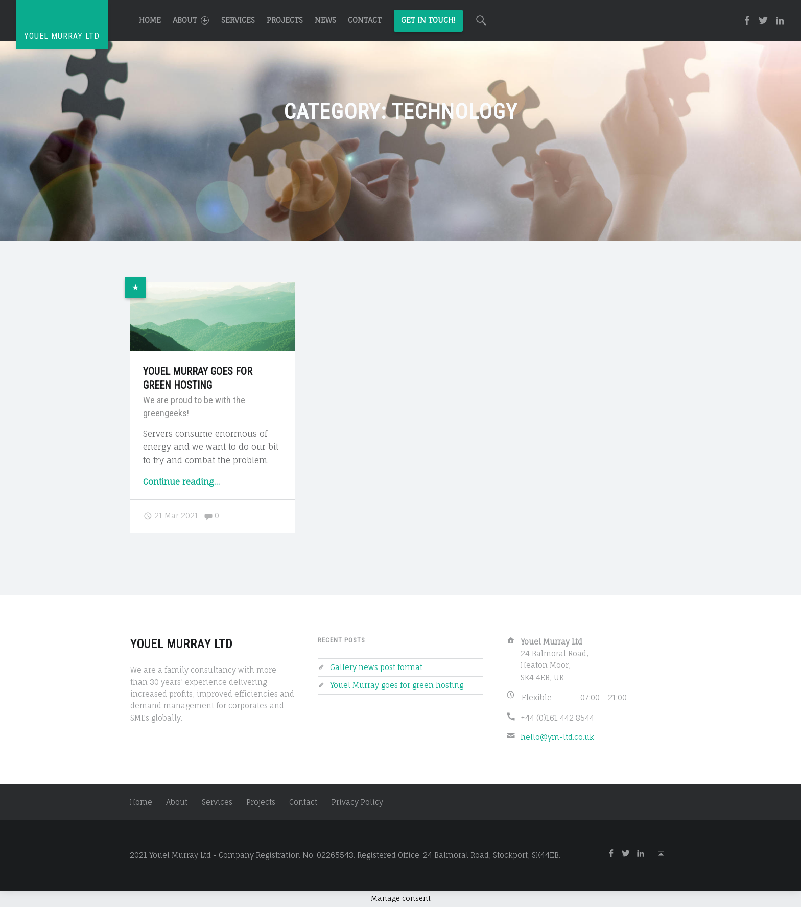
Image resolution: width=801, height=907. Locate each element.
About (191, 20)
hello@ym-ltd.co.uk (557, 737)
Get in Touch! (428, 20)
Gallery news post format (376, 667)
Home (150, 20)
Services (238, 20)
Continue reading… (181, 481)
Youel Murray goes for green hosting (396, 685)
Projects (285, 20)
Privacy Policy (357, 802)
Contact (365, 20)
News (325, 20)
